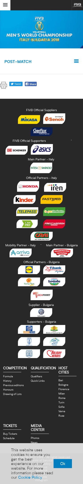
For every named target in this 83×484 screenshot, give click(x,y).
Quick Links (37, 380)
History (7, 380)
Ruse (61, 415)
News (34, 442)
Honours (8, 389)
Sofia (61, 406)
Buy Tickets (10, 433)
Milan (61, 393)
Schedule (9, 438)
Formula (8, 376)
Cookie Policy (30, 477)
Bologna (63, 384)
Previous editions (13, 385)
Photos (35, 438)
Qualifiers (36, 376)
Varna (61, 411)
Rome (62, 398)
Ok (62, 463)
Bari (60, 380)
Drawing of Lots (12, 394)
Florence (63, 389)
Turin (61, 402)
